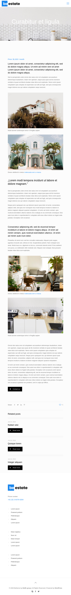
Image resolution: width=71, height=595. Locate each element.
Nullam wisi (13, 425)
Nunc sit (13, 535)
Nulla (48, 28)
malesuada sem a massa (32, 172)
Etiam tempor (15, 539)
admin (26, 28)
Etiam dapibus (15, 532)
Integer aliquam (15, 462)
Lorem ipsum (15, 509)
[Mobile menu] (68, 3)
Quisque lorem (14, 443)
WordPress (58, 588)
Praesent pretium (16, 512)
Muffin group (27, 588)
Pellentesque (15, 516)
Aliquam (13, 519)
